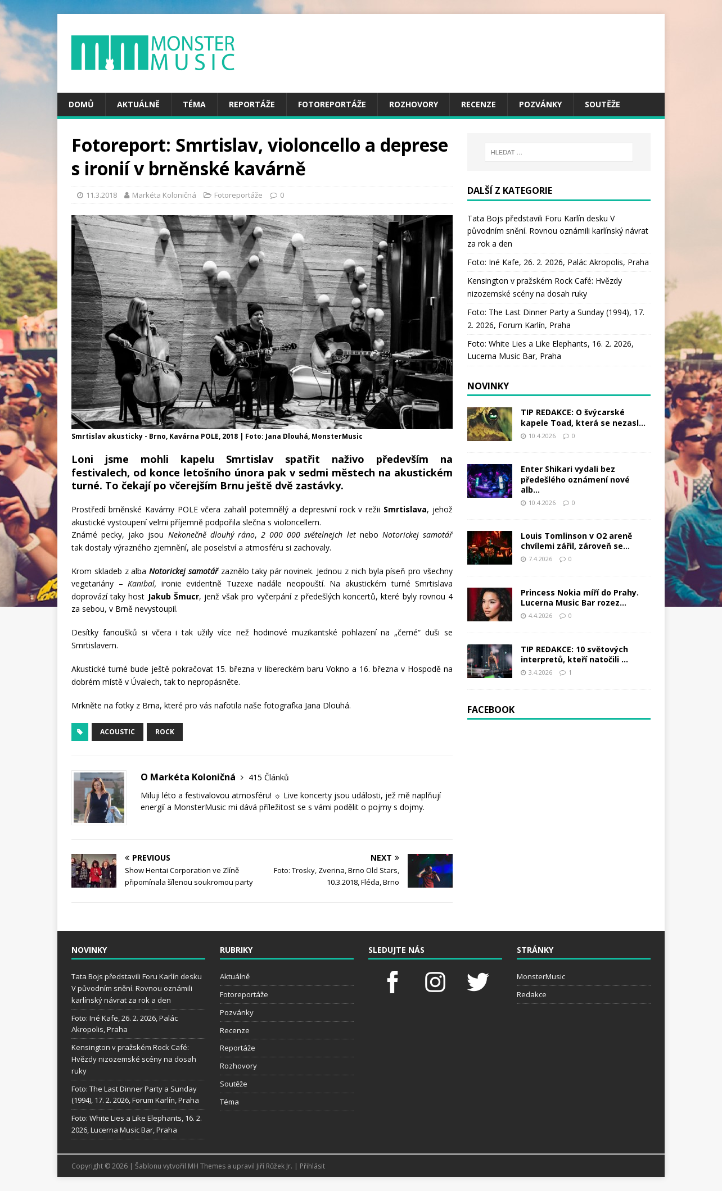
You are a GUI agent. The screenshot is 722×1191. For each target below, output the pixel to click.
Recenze (478, 104)
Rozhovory (413, 104)
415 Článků (269, 777)
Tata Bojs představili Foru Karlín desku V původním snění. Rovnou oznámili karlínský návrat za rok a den (557, 231)
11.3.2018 (101, 195)
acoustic (117, 732)
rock (164, 732)
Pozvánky (540, 104)
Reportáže (252, 104)
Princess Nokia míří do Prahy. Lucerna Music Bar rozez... (580, 597)
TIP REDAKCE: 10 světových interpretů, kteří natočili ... (574, 654)
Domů (81, 104)
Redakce (532, 994)
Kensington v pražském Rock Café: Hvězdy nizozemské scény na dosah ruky (133, 1059)
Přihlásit (312, 1166)
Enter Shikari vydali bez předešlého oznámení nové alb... (575, 478)
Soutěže (602, 104)
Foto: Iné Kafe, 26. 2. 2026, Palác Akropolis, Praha (558, 262)
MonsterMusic (541, 976)
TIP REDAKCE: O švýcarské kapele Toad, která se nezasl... (583, 417)
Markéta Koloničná (164, 195)
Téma (194, 104)
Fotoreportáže (332, 104)
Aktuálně (138, 104)
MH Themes (206, 1166)
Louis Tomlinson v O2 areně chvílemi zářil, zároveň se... (576, 540)
